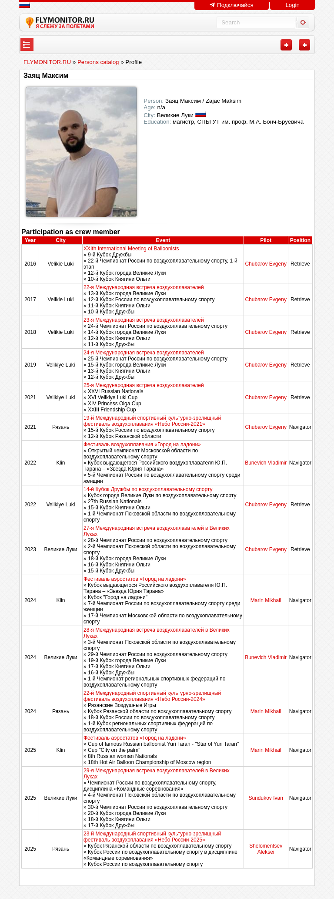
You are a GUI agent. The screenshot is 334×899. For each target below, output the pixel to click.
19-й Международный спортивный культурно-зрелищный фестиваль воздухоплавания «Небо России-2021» (152, 421)
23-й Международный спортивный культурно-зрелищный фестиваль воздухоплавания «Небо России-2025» (152, 837)
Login (292, 5)
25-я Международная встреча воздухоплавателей (144, 385)
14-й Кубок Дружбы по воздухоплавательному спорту (148, 489)
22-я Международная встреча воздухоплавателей (144, 287)
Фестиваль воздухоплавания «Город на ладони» (142, 444)
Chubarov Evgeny (265, 264)
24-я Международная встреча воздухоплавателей (144, 353)
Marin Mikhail (265, 600)
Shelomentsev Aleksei (265, 849)
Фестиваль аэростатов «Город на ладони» (135, 579)
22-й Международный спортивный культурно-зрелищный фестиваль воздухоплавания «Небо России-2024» (152, 696)
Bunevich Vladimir (266, 463)
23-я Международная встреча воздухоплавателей (144, 320)
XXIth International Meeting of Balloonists (131, 249)
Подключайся (231, 5)
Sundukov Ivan (265, 798)
